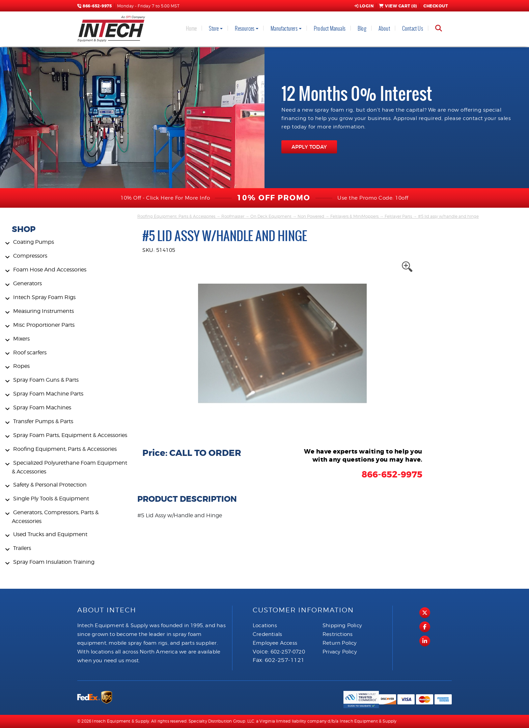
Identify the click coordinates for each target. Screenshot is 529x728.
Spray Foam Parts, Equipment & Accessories (70, 435)
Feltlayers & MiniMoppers (354, 216)
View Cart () (398, 6)
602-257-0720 (288, 652)
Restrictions (338, 634)
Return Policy (340, 643)
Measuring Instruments (43, 311)
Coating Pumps (33, 242)
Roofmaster (232, 216)
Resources (244, 28)
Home (191, 28)
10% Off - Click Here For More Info (165, 198)
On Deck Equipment (270, 216)
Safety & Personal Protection (50, 485)
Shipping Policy (342, 625)
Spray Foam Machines (42, 407)
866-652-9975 (94, 6)
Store (214, 28)
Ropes (21, 366)
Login (364, 6)
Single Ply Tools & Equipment (51, 498)
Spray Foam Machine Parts (48, 393)
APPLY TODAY (309, 147)
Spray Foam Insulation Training (53, 562)
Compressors (30, 256)
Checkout (435, 6)
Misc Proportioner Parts (44, 325)
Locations (265, 625)
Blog (362, 28)
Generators (27, 283)
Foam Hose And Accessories (49, 269)
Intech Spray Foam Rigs (44, 297)
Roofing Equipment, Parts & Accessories (65, 449)
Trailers (22, 548)
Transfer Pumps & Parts (43, 421)
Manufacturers (284, 28)
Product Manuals (329, 28)
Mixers (21, 339)
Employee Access (275, 643)
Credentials (267, 634)
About (384, 28)
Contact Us (412, 28)
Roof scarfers (30, 352)
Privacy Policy (340, 652)
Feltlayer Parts (398, 216)
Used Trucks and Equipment (50, 534)
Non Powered (311, 216)
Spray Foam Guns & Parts (46, 380)
